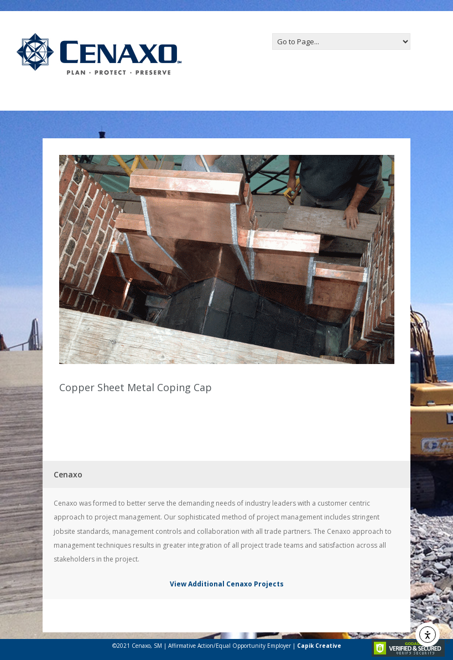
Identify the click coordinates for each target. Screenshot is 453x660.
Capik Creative (319, 645)
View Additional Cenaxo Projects (227, 584)
